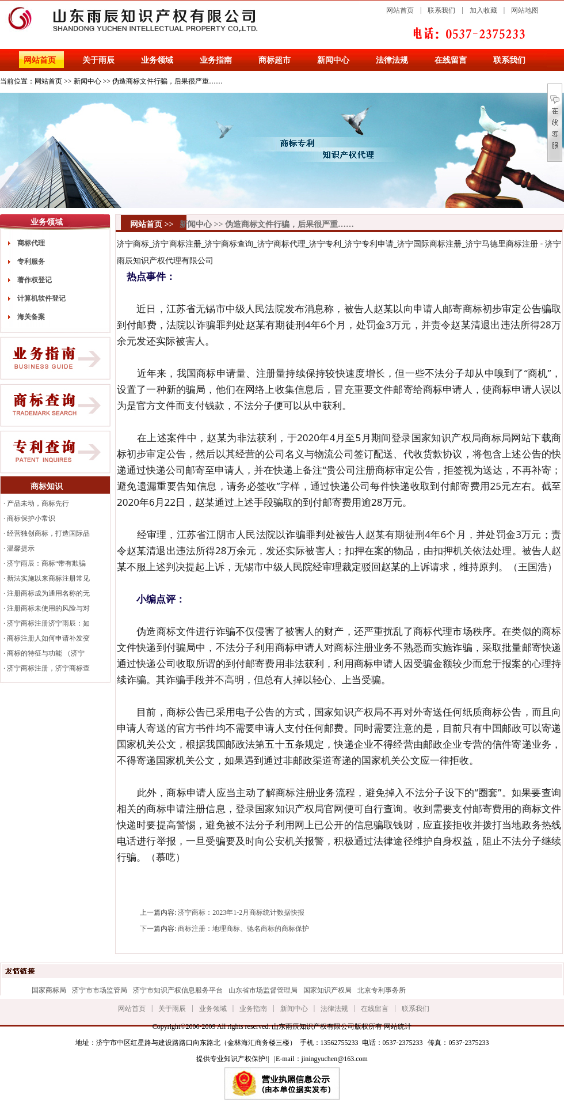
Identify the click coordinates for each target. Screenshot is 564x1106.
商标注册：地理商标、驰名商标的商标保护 (243, 929)
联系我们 (441, 10)
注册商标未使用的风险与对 (48, 608)
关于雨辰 (98, 60)
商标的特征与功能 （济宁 (46, 653)
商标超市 (274, 60)
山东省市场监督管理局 (263, 990)
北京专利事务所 (381, 990)
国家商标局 (49, 990)
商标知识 (47, 486)
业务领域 (157, 60)
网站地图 (525, 10)
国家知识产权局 (327, 990)
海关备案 (31, 317)
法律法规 (392, 60)
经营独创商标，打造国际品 (48, 533)
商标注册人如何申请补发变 (48, 638)
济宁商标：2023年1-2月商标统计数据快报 (241, 912)
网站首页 (400, 10)
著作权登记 (34, 280)
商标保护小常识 (31, 518)
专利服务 (31, 261)
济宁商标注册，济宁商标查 (48, 668)
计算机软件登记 (41, 298)
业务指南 (216, 60)
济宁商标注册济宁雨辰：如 (48, 623)
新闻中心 (333, 60)
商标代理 (31, 243)
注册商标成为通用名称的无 (48, 593)
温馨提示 (21, 548)
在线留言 (451, 60)
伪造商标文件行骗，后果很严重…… (167, 81)
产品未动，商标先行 (38, 503)
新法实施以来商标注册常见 (48, 578)
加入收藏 (483, 10)
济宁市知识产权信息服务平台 (178, 990)
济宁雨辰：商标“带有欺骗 (46, 563)
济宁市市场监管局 (99, 990)
